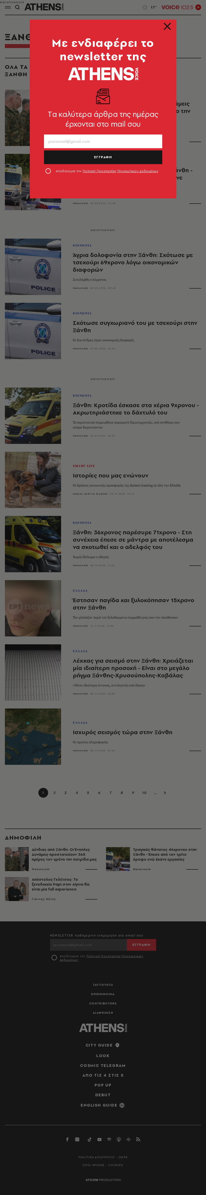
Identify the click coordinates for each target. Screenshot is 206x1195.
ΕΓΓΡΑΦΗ (103, 157)
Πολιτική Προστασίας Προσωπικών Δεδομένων (120, 171)
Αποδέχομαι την (107, 171)
